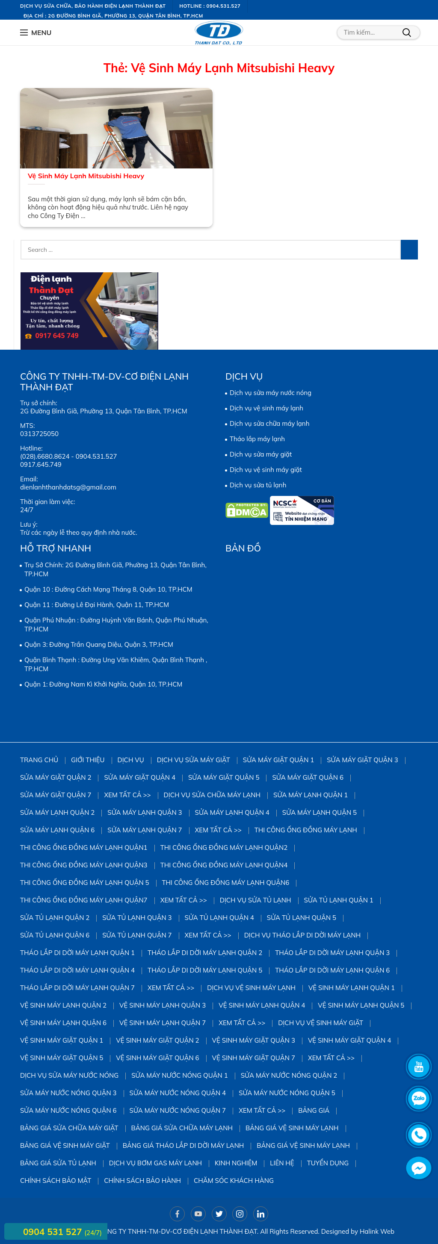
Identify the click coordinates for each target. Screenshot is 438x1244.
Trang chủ (39, 760)
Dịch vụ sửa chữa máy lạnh (269, 423)
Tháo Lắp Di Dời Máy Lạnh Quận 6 (332, 970)
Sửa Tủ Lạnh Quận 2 (54, 918)
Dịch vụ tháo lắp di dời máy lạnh (302, 935)
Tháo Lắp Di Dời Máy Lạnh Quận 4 (77, 970)
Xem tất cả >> (127, 795)
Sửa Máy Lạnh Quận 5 (319, 812)
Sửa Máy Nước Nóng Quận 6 (68, 1110)
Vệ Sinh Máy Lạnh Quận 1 (351, 988)
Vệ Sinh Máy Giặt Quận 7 (253, 1058)
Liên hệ (282, 1163)
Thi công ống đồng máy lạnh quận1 (84, 847)
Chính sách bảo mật (55, 1180)
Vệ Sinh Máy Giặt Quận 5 (61, 1058)
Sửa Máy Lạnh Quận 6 (57, 830)
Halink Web (377, 1231)
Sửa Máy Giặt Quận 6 (307, 777)
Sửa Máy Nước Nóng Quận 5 (287, 1093)
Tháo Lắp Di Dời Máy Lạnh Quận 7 (77, 988)
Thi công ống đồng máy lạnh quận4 (224, 865)
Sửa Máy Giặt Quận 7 (55, 795)
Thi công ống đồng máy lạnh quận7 (84, 900)
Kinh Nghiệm (236, 1163)
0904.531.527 (96, 456)
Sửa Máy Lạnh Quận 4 (232, 812)
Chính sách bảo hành (142, 1180)
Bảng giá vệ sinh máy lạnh (292, 1128)
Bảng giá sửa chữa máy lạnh (182, 1128)
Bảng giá (313, 1110)
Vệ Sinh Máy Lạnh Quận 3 (162, 1005)
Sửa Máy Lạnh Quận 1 (310, 795)
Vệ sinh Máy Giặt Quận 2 (157, 1040)
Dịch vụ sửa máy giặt (261, 454)
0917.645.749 (41, 464)
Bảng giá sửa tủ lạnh (58, 1163)
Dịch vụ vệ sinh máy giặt (266, 470)
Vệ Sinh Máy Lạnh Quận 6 (63, 1023)
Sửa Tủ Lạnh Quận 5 (301, 918)
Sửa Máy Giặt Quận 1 (278, 760)
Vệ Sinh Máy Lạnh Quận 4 (262, 1005)
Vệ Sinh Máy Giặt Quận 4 (349, 1040)
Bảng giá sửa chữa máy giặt (69, 1128)
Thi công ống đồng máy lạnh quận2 (224, 847)
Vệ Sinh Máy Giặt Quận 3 (253, 1040)
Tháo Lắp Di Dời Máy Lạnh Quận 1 (77, 953)
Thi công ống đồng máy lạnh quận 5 (84, 882)
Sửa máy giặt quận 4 (139, 777)
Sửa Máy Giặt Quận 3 (362, 760)
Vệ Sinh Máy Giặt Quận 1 (61, 1040)
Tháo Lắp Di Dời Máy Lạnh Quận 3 (332, 953)
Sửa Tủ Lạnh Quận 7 (137, 935)
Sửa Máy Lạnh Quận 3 (144, 812)
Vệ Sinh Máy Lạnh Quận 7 (162, 1023)
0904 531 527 (53, 1231)
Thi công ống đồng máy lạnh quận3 (84, 865)
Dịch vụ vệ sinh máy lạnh (266, 408)
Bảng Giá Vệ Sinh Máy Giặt (65, 1145)
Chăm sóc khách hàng (234, 1180)
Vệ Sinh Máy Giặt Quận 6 (157, 1058)
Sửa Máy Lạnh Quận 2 (57, 812)
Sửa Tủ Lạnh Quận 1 (338, 900)
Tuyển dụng (328, 1163)
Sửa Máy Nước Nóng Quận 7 (178, 1110)
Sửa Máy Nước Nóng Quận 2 (289, 1075)
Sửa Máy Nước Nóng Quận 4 (178, 1093)
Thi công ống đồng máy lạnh (306, 830)
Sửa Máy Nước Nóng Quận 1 (179, 1075)
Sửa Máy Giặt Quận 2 (55, 777)
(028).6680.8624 (44, 456)
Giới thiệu (87, 760)
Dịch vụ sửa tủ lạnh (258, 485)
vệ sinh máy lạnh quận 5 (361, 1005)
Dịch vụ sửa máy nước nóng (270, 393)
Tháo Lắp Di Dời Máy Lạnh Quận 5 (205, 970)
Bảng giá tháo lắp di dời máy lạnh (183, 1145)
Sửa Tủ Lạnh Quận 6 (54, 935)
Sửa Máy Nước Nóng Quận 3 (68, 1093)
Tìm (407, 32)
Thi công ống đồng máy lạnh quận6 (226, 882)
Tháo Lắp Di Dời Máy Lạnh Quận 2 (205, 953)
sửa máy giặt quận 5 (223, 777)
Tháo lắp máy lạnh (257, 439)
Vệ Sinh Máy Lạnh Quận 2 (63, 1005)
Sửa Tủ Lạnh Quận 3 (137, 918)
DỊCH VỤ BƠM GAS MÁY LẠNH (155, 1163)
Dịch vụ (131, 760)
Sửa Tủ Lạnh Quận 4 (219, 918)
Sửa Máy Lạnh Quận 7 (144, 830)
